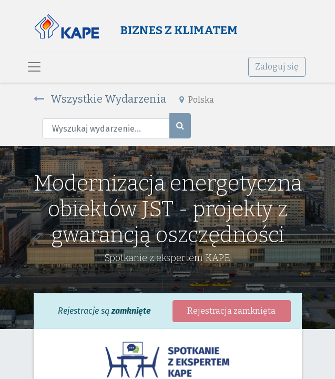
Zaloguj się (277, 67)
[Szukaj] (180, 125)
